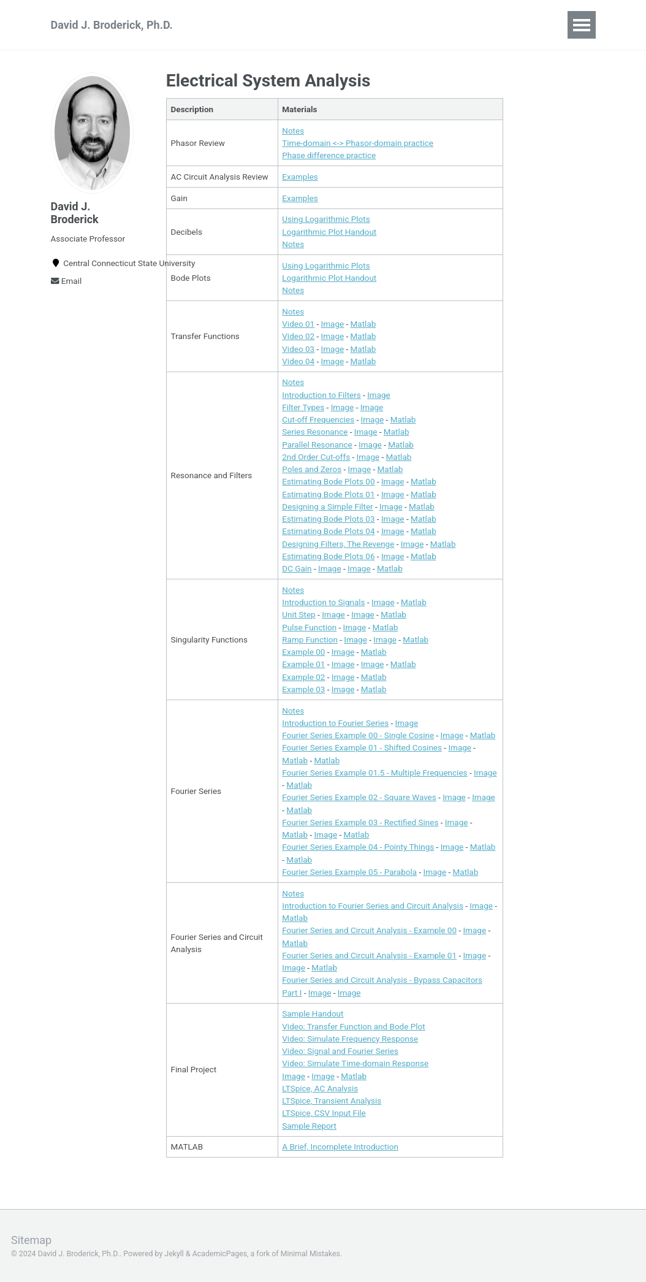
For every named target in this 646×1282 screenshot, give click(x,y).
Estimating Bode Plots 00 (328, 482)
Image (332, 324)
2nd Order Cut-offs (316, 457)
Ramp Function (310, 639)
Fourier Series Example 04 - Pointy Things (358, 847)
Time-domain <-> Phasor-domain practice (357, 143)
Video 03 (298, 349)
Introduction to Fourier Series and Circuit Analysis (372, 905)
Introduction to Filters (321, 395)
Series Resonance (315, 432)
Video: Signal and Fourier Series (340, 1051)
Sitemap (31, 1240)
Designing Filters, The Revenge (338, 544)
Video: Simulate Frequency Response (350, 1039)
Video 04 (298, 361)
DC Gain (296, 568)
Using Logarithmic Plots (326, 219)
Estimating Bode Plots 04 (328, 531)
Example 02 (303, 677)
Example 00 (303, 652)
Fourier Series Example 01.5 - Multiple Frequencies (374, 772)
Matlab (363, 324)
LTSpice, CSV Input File (323, 1113)
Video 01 (298, 324)
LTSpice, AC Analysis (320, 1088)
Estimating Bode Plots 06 (328, 556)
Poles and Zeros (311, 469)
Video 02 (298, 336)
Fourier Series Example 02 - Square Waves (359, 798)
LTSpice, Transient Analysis (331, 1100)
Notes (293, 130)
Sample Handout (312, 1014)
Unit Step (298, 615)
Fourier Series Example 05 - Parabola (349, 872)
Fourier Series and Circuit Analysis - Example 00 (369, 931)
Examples (300, 176)
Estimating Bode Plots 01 (328, 494)
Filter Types (303, 407)
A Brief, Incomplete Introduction (340, 1147)
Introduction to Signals (323, 602)
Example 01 (303, 665)
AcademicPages (219, 1254)
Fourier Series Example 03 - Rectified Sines (360, 822)
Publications (314, 24)
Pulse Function (309, 627)
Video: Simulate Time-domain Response (355, 1064)
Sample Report (309, 1126)
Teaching (239, 24)
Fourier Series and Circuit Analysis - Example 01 (369, 955)
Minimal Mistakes (310, 1254)
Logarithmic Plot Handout (329, 232)
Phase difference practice (329, 155)
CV (374, 24)
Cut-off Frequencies (318, 419)
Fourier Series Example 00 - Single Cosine (358, 735)
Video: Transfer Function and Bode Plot (353, 1026)
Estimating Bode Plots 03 (328, 519)
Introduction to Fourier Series (335, 723)
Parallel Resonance (317, 444)
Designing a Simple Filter (327, 506)
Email (66, 281)
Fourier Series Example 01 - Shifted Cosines (362, 748)
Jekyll (174, 1254)
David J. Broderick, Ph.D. (112, 24)
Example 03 (303, 689)
